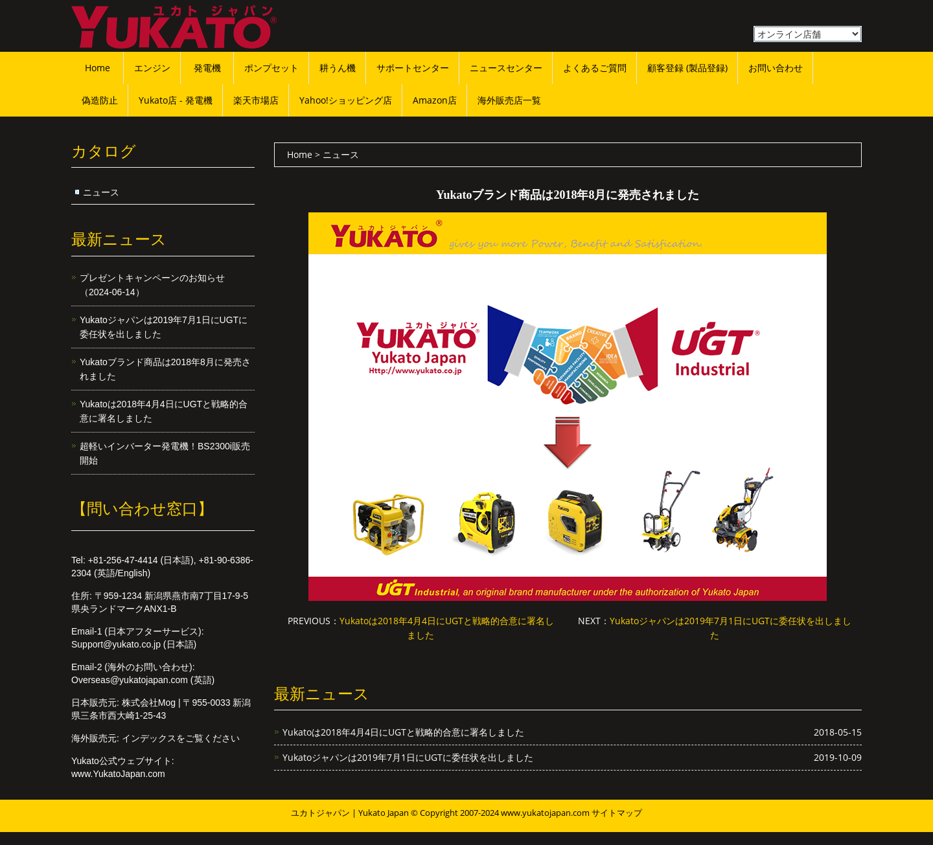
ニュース (101, 192)
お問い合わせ (775, 68)
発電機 (207, 68)
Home (97, 68)
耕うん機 (337, 68)
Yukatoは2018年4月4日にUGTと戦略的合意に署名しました (403, 732)
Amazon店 (435, 100)
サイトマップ (617, 812)
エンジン (152, 68)
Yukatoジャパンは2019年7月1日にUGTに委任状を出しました (407, 757)
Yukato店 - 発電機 (176, 100)
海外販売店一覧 (509, 100)
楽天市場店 (256, 100)
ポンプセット (271, 68)
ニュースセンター (506, 68)
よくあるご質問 (595, 68)
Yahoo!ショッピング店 (345, 100)
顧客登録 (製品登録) (687, 68)
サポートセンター (412, 68)
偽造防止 (100, 100)
